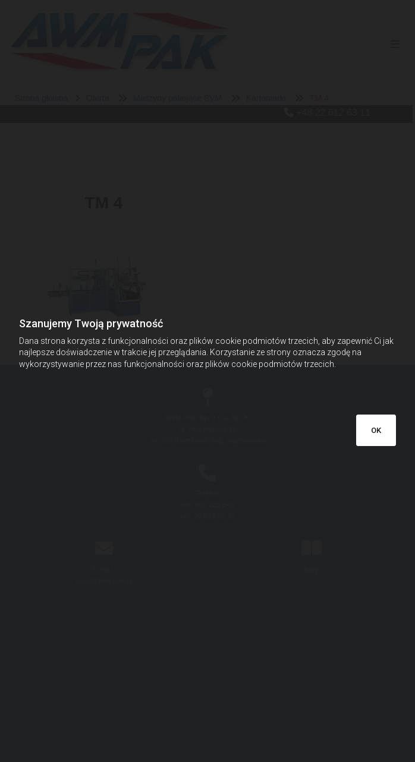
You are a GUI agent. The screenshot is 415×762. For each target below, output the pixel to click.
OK (376, 430)
